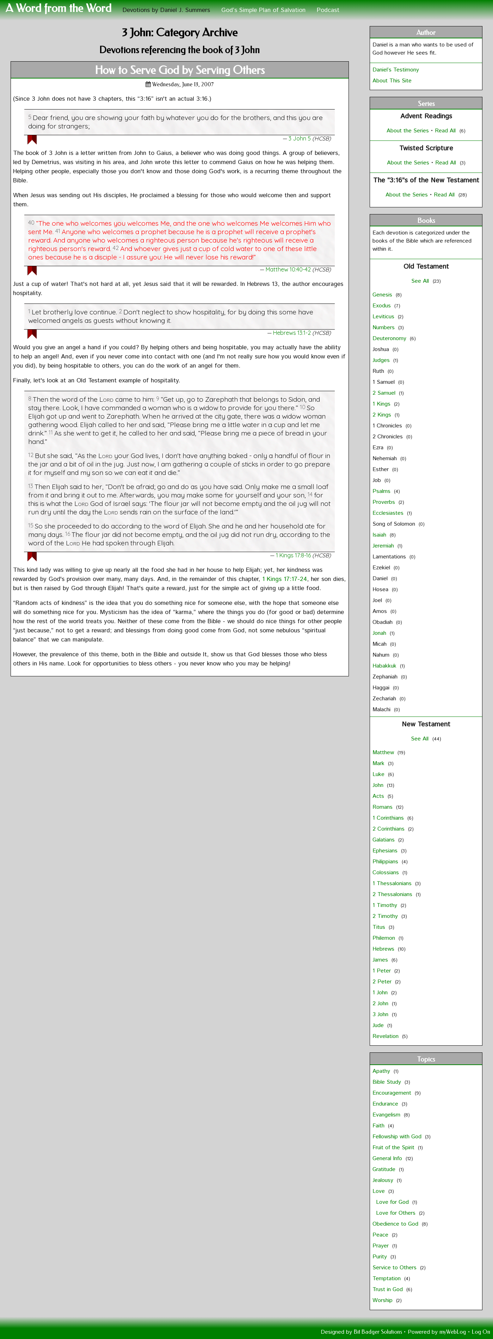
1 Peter (382, 971)
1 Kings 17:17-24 (284, 579)
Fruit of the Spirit (394, 1148)
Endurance (386, 1104)
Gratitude (384, 1169)
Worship (383, 1300)
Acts (379, 796)
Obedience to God (396, 1224)
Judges (382, 360)
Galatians (384, 840)
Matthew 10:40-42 (288, 269)
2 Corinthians (389, 829)
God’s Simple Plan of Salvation (263, 10)
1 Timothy (385, 905)
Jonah (380, 633)
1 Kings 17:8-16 (293, 555)
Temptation (387, 1279)
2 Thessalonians (393, 894)
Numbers (384, 328)
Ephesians (385, 851)
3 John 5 (300, 138)
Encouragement (392, 1093)
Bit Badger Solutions (378, 1331)
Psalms (382, 491)
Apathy (382, 1071)
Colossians (386, 873)
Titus (379, 927)
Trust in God (388, 1289)
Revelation (386, 1036)
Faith (379, 1126)
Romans (383, 807)
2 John (381, 1004)
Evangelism (387, 1115)
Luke (379, 774)
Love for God (393, 1202)
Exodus (382, 306)
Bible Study (387, 1082)
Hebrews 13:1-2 (292, 332)
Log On (481, 1331)
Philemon (384, 938)
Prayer (381, 1246)
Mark (379, 763)
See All (421, 281)
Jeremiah (384, 546)
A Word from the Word (58, 8)
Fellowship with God (397, 1137)
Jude (379, 1025)
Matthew (384, 753)
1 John (380, 993)
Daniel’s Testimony (395, 70)
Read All (445, 131)
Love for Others (396, 1213)
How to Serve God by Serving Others (180, 70)
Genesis (383, 295)
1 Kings (382, 404)
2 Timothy (386, 916)
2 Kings (382, 415)
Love (379, 1191)
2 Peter (382, 982)
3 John (381, 1014)
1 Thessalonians (392, 884)
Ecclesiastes (388, 513)
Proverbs (384, 502)
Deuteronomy (390, 338)
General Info (388, 1159)
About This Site (392, 81)
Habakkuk (385, 666)
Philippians (386, 862)
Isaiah (380, 535)
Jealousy (383, 1180)
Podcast (328, 10)
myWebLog (452, 1331)
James (381, 960)
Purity (380, 1257)
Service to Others (395, 1268)
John (378, 785)
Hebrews (384, 949)
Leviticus (384, 317)
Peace (381, 1235)
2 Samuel (384, 393)
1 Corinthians (389, 818)
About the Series (409, 131)
